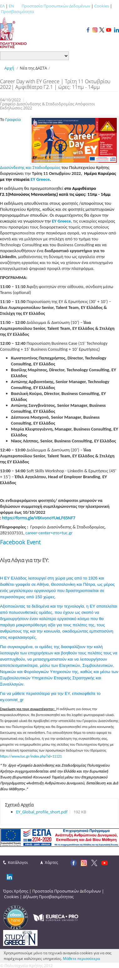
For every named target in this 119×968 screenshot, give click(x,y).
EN (11, 6)
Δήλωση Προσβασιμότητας (48, 896)
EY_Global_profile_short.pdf (41, 812)
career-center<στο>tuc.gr (48, 533)
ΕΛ (2, 6)
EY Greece (40, 179)
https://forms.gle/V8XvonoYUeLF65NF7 (38, 518)
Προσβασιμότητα (17, 11)
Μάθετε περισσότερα (81, 958)
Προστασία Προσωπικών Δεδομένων (56, 6)
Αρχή (9, 68)
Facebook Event (20, 542)
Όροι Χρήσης (15, 891)
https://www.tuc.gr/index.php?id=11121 (31, 756)
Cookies (101, 6)
